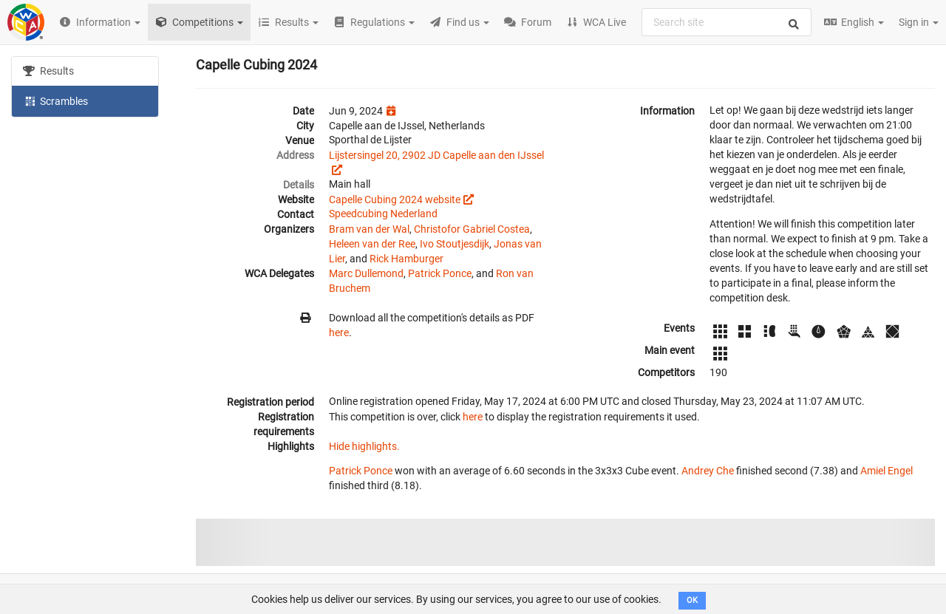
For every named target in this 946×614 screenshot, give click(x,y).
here (339, 332)
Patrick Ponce (440, 273)
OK (692, 600)
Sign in (919, 22)
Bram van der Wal (369, 229)
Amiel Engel (886, 471)
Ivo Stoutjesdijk (454, 244)
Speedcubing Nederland (383, 213)
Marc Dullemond (366, 273)
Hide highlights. (364, 446)
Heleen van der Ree (372, 244)
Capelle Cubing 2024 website (394, 199)
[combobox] (726, 22)
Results (48, 71)
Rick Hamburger (406, 259)
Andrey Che (707, 471)
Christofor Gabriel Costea (472, 229)
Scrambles (55, 100)
